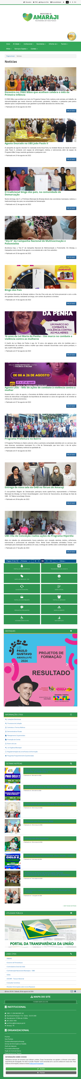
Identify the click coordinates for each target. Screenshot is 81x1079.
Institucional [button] (28, 44)
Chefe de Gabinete (10, 1046)
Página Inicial (10, 56)
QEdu (8, 975)
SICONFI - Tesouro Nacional (15, 979)
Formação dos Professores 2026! (39, 821)
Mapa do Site (44, 2)
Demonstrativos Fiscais (13, 731)
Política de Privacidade (36, 1063)
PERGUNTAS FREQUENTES (22, 610)
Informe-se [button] (53, 44)
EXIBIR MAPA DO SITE (40, 1002)
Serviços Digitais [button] (21, 49)
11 (47, 561)
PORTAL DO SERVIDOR (59, 600)
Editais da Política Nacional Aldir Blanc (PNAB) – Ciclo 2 (49, 855)
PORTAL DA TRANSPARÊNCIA (22, 569)
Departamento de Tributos (13, 1053)
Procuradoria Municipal (12, 1048)
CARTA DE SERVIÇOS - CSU (22, 579)
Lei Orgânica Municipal (13, 747)
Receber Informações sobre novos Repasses (20, 987)
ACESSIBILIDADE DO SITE (22, 620)
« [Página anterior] (29, 561)
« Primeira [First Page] (23, 561)
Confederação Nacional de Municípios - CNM (20, 971)
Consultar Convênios (13, 983)
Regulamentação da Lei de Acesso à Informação (21, 751)
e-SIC (59, 579)
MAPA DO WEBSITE (59, 610)
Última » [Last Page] (62, 561)
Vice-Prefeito (9, 1039)
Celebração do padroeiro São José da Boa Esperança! (48, 804)
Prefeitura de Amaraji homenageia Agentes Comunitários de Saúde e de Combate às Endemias (47, 874)
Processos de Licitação (13, 723)
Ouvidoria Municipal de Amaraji (14, 1041)
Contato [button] (34, 49)
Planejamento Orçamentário (15, 735)
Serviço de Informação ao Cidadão (15, 1044)
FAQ (35, 2)
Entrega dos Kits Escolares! (37, 838)
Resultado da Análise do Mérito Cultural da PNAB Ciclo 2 (50, 787)
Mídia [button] (9, 49)
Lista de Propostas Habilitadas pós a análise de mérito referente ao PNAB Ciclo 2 (49, 771)
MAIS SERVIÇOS (59, 620)
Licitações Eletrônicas (13, 719)
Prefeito (7, 1037)
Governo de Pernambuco (14, 962)
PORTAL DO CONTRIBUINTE (22, 600)
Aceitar (41, 1069)
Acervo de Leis (10, 743)
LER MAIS (71, 111)
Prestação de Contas (12, 739)
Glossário (27, 2)
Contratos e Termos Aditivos (15, 727)
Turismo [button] (64, 44)
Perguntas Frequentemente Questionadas (19, 756)
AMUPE (9, 958)
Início (8, 44)
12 (51, 561)
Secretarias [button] (41, 44)
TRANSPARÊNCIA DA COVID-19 (59, 569)
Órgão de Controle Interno (13, 1051)
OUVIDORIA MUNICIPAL (22, 589)
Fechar (41, 1072)
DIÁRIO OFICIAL (59, 589)
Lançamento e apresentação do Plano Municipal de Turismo (47, 891)
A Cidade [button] (17, 44)
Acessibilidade (55, 2)
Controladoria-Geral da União (15, 966)
